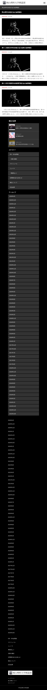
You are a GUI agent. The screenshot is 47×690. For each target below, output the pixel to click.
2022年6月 (12, 242)
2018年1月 (12, 341)
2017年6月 (12, 356)
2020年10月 (12, 272)
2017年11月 (12, 345)
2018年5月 (12, 333)
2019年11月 (12, 295)
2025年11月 (12, 204)
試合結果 (10, 16)
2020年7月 (12, 280)
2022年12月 (12, 234)
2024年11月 (12, 215)
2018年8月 (12, 326)
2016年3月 (12, 394)
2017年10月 (12, 349)
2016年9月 (12, 379)
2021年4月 (12, 261)
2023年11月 (12, 230)
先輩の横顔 (14, 159)
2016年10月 (12, 375)
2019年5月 (12, 307)
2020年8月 (12, 276)
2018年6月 (12, 330)
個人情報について (12, 680)
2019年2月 (12, 314)
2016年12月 (12, 368)
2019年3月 (12, 310)
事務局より (14, 173)
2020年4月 (12, 291)
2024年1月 (12, 223)
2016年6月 (12, 387)
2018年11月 (12, 318)
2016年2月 (12, 398)
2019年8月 (12, 303)
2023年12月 (12, 227)
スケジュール (13, 163)
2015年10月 (12, 413)
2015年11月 (12, 410)
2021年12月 (12, 257)
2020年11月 (12, 268)
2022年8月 (12, 238)
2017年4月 (12, 364)
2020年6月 (12, 284)
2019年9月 (12, 299)
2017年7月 (12, 352)
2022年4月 (12, 249)
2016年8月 (12, 383)
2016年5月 (12, 391)
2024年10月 (12, 219)
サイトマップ (11, 683)
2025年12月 (12, 200)
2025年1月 (12, 207)
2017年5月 (12, 360)
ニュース (12, 168)
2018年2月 (12, 337)
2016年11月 (12, 372)
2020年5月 (12, 288)
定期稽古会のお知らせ (16, 178)
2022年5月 (12, 246)
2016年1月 (12, 402)
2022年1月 (12, 253)
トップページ (11, 678)
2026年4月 (12, 196)
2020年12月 (12, 265)
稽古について (13, 182)
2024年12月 (12, 211)
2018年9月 (12, 322)
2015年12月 (12, 406)
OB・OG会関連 (14, 154)
